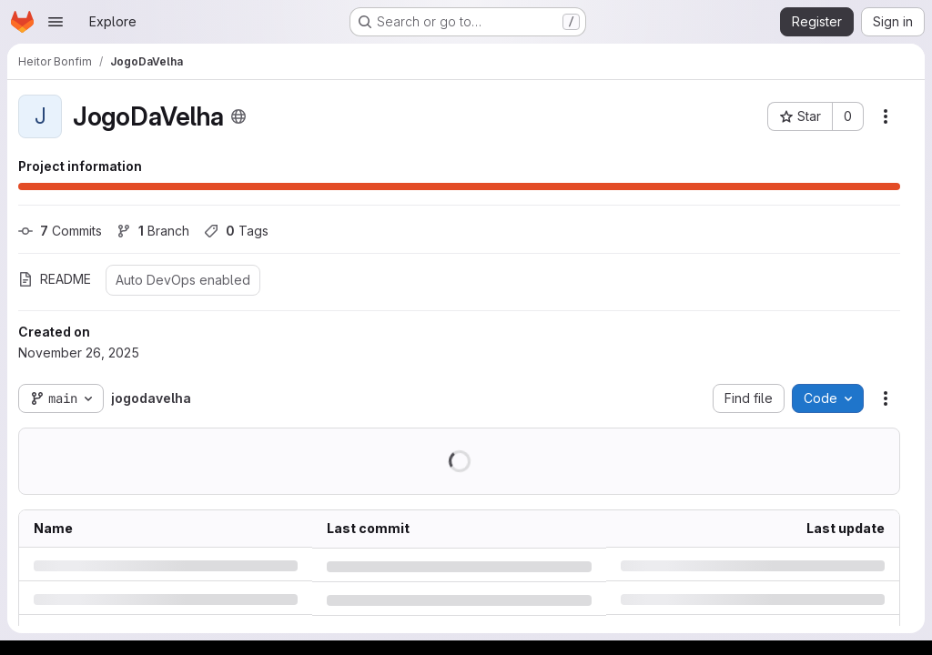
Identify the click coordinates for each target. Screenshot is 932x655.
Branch (152, 230)
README (54, 279)
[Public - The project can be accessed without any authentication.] (238, 116)
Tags (236, 230)
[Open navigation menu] (55, 21)
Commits (60, 230)
